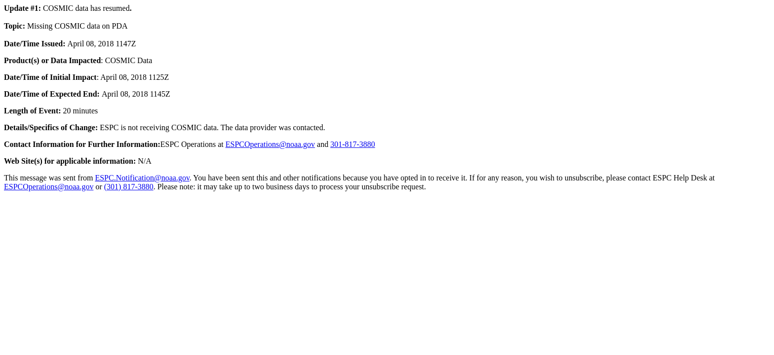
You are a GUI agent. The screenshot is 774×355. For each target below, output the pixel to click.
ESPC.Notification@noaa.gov (142, 178)
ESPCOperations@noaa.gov (270, 144)
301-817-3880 (352, 144)
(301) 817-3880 (129, 186)
